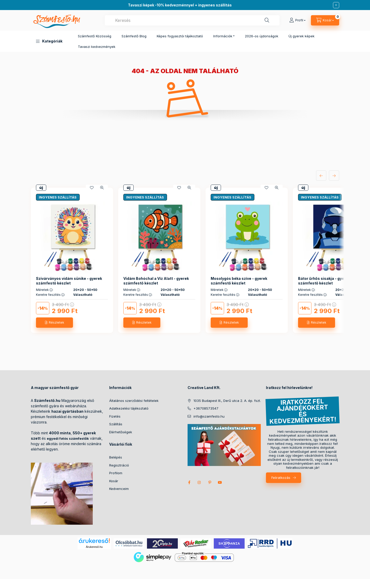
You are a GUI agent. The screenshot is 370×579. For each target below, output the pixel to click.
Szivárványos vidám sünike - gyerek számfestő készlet (69, 280)
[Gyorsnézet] (102, 188)
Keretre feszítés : (50, 295)
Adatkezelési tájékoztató (129, 408)
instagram (199, 482)
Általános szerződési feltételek (134, 401)
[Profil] (297, 20)
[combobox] (192, 20)
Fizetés (115, 416)
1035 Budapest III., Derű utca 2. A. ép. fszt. (227, 401)
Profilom (115, 473)
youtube (220, 482)
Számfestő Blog (134, 36)
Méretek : (44, 290)
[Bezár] (336, 5)
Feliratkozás (280, 478)
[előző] (321, 175)
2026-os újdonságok (261, 36)
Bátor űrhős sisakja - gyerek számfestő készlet (324, 280)
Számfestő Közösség (94, 36)
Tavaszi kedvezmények (96, 47)
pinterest (210, 482)
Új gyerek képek (301, 36)
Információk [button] (222, 36)
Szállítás (115, 424)
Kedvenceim (119, 489)
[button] (49, 41)
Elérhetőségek (120, 432)
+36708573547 (205, 408)
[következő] (334, 175)
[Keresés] (267, 20)
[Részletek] (54, 322)
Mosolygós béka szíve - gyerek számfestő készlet (239, 280)
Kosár (113, 481)
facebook (189, 482)
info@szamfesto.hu (209, 416)
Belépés (115, 457)
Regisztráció (119, 465)
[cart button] (325, 20)
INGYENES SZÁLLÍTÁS (58, 197)
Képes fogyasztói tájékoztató (180, 36)
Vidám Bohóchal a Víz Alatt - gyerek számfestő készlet (156, 280)
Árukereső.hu (94, 546)
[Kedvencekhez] (92, 188)
